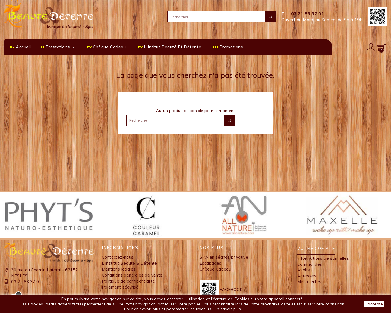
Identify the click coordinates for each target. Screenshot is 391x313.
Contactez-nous (118, 257)
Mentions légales (118, 269)
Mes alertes (309, 281)
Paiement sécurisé (120, 287)
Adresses (306, 275)
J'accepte (374, 304)
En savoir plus (228, 308)
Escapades (211, 263)
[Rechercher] (221, 16)
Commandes (309, 264)
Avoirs (303, 269)
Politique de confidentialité (128, 281)
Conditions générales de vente (132, 275)
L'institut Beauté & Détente (129, 263)
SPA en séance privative (224, 257)
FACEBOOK (221, 289)
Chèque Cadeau (215, 269)
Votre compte (316, 248)
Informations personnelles (323, 258)
